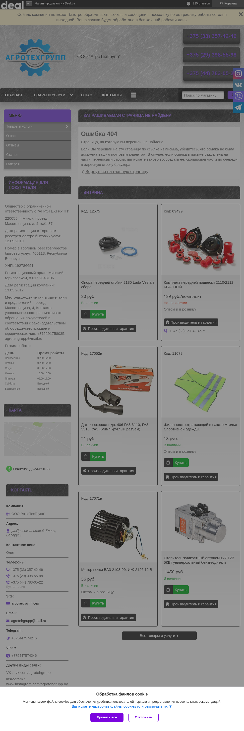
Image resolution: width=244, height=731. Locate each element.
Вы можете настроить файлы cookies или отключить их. (120, 706)
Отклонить (143, 717)
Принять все (107, 717)
